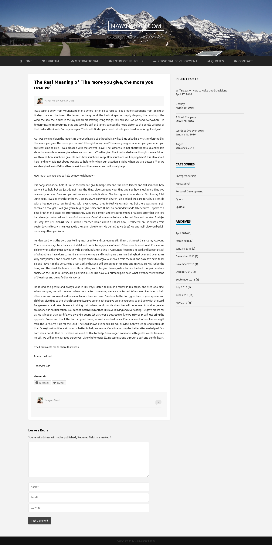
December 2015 (185, 256)
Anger (179, 144)
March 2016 (183, 240)
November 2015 (185, 264)
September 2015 (185, 279)
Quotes (180, 199)
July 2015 (181, 287)
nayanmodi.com (136, 25)
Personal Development (189, 191)
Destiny (180, 103)
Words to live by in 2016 (190, 130)
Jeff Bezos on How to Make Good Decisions (201, 90)
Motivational (183, 183)
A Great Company (186, 117)
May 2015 (181, 302)
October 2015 (184, 271)
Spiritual (180, 206)
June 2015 (182, 295)
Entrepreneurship (186, 176)
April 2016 (182, 233)
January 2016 (184, 248)
